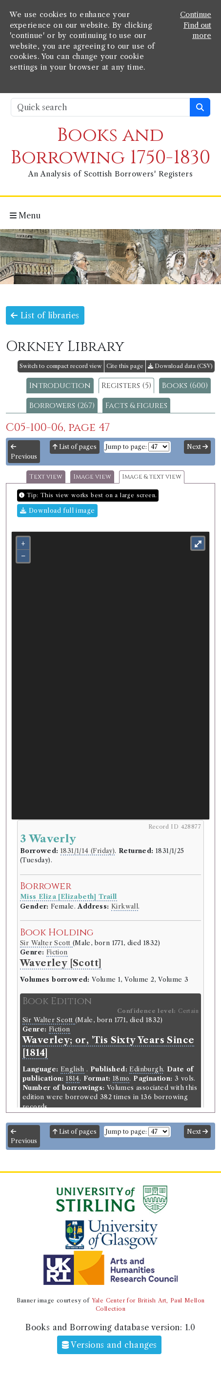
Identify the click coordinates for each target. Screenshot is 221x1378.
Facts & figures (136, 405)
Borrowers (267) (62, 405)
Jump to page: (126, 446)
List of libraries (45, 315)
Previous (24, 452)
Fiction (57, 952)
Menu (25, 215)
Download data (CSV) (180, 366)
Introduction (60, 385)
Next (197, 446)
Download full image (57, 510)
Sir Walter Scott (46, 943)
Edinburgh (146, 1069)
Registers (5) (126, 385)
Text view (45, 477)
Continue (195, 14)
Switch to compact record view (61, 366)
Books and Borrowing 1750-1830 (110, 146)
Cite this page (124, 366)
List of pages (75, 446)
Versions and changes (109, 1345)
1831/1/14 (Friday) (87, 850)
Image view (92, 477)
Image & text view (151, 477)
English (72, 1069)
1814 (73, 1078)
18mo (121, 1078)
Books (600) (185, 385)
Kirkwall (124, 906)
